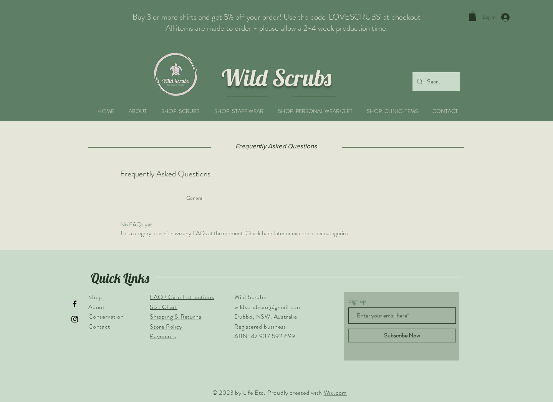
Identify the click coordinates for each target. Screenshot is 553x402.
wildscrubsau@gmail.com (268, 306)
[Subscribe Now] (402, 335)
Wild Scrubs (276, 77)
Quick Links (120, 278)
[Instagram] (74, 319)
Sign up (357, 301)
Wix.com (335, 392)
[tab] (148, 198)
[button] (472, 16)
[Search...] (435, 81)
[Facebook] (74, 303)
